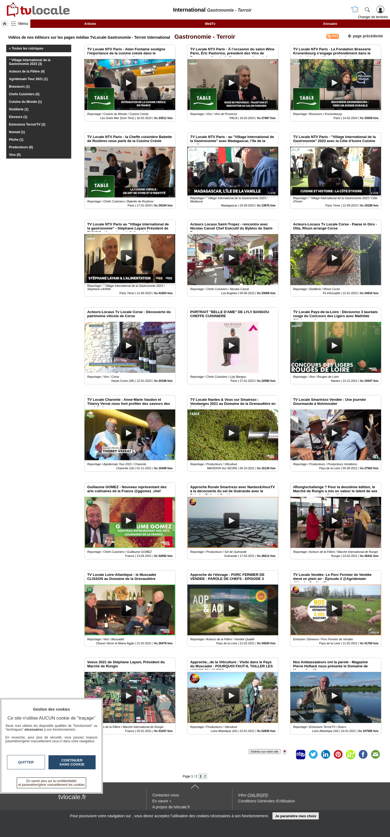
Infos (253, 795)
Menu (23, 23)
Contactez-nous (165, 795)
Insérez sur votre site (264, 751)
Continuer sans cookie (72, 762)
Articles (90, 24)
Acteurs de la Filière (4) (27, 71)
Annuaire (330, 24)
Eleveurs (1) (18, 117)
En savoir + (161, 801)
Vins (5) (15, 155)
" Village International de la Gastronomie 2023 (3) (30, 62)
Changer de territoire (373, 17)
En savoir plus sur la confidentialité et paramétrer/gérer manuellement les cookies (51, 783)
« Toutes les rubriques (26, 48)
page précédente (365, 35)
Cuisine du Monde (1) (25, 102)
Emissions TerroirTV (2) (27, 124)
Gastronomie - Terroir (203, 36)
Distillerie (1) (18, 109)
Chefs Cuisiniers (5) (24, 94)
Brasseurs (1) (19, 86)
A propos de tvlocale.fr (171, 807)
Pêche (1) (16, 140)
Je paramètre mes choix (295, 816)
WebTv (210, 24)
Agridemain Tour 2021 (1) (28, 79)
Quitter (26, 762)
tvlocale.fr (72, 796)
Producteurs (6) (21, 147)
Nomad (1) (17, 132)
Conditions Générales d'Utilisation (266, 801)
